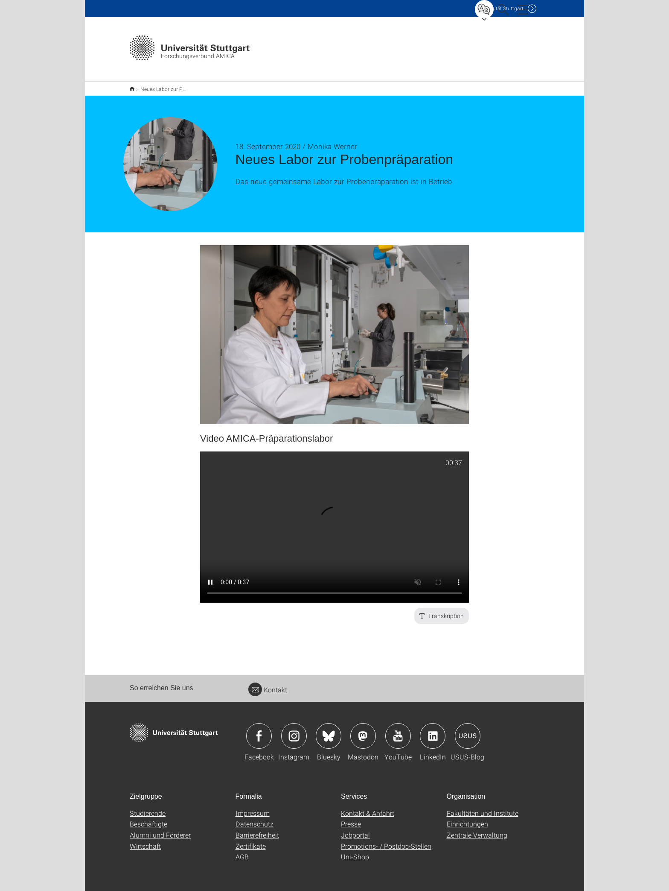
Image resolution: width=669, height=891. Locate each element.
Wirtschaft (145, 840)
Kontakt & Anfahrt (367, 807)
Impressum (253, 807)
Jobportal (355, 829)
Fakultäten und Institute (482, 807)
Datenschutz (254, 818)
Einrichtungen (467, 818)
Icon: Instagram (294, 730)
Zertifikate (251, 840)
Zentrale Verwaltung (477, 829)
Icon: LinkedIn (432, 730)
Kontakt (267, 684)
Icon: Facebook (259, 730)
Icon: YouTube (398, 730)
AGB (242, 851)
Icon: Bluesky (328, 730)
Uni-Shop (355, 851)
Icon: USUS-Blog (467, 730)
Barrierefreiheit (257, 829)
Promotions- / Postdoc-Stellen (386, 840)
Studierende (148, 807)
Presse (351, 818)
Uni (500, 8)
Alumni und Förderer (160, 829)
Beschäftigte (148, 818)
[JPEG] (334, 329)
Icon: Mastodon (363, 730)
